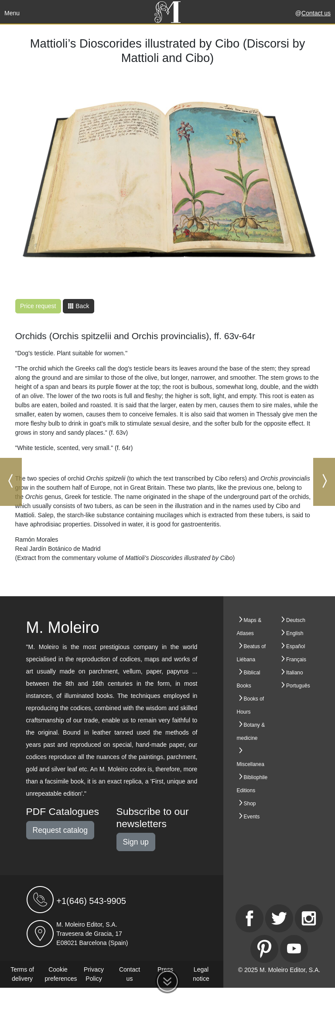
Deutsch (295, 620)
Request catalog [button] (60, 830)
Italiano (294, 673)
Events (252, 817)
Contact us (316, 13)
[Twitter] (279, 918)
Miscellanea (250, 764)
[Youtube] (294, 949)
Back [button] (78, 305)
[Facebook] (249, 918)
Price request (38, 305)
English (294, 633)
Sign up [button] (136, 842)
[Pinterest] (264, 949)
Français (296, 659)
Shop (250, 804)
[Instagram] (309, 918)
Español (295, 646)
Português (298, 686)
